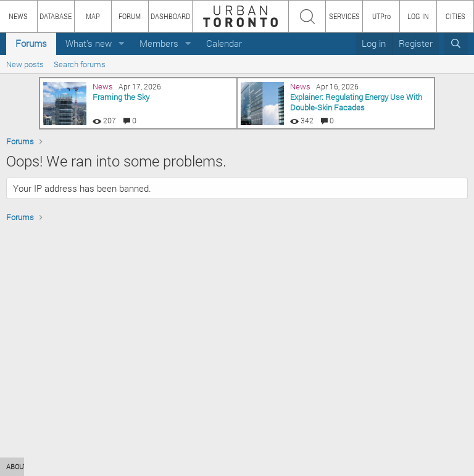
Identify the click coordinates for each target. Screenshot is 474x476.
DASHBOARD (170, 16)
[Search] (456, 43)
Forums (31, 43)
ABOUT (17, 466)
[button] (121, 43)
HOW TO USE (60, 466)
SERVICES (344, 16)
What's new (88, 43)
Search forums (80, 64)
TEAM (145, 466)
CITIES (455, 16)
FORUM (129, 16)
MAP (93, 16)
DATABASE (56, 16)
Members (158, 43)
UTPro (381, 16)
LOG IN (418, 16)
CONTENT (108, 466)
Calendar (224, 43)
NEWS (18, 16)
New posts (25, 64)
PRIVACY (180, 466)
